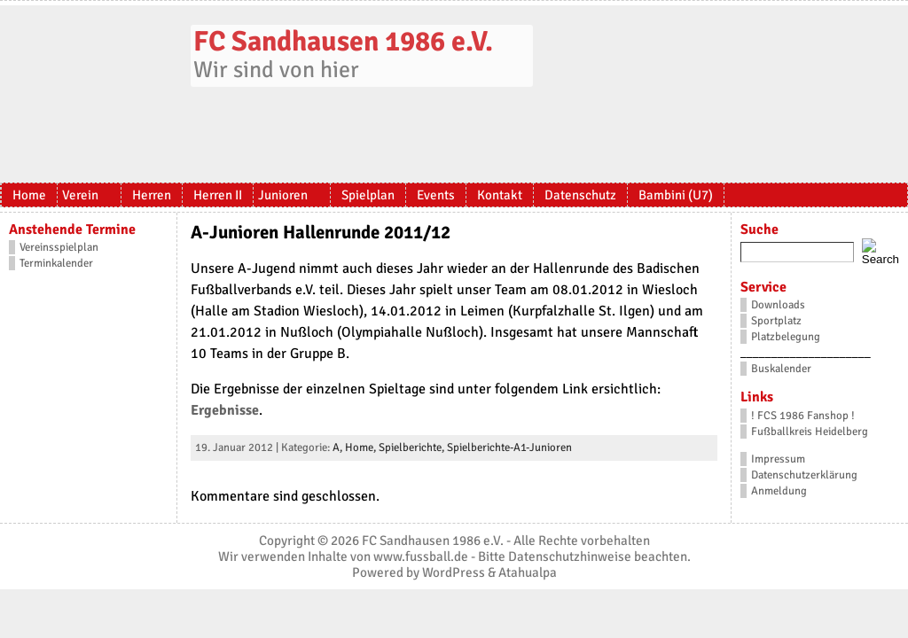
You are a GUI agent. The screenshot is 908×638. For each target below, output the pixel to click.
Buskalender (781, 369)
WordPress (453, 572)
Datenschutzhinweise (569, 556)
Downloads (778, 305)
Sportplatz (776, 321)
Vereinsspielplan (59, 247)
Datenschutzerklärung (804, 475)
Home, (362, 447)
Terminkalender (56, 263)
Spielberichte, (413, 447)
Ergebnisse (225, 410)
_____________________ (805, 353)
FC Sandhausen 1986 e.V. (343, 41)
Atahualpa (527, 572)
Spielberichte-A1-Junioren (509, 447)
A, (339, 447)
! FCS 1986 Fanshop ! (803, 415)
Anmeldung (779, 491)
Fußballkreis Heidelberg (809, 431)
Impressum (778, 459)
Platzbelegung (785, 337)
